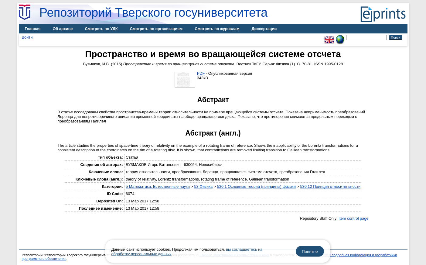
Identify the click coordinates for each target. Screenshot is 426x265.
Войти (27, 37)
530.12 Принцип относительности (330, 186)
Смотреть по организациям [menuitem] (156, 28)
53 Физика (203, 186)
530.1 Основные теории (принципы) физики (256, 186)
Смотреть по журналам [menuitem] (217, 28)
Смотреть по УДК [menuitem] (101, 28)
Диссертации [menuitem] (264, 28)
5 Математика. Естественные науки (158, 186)
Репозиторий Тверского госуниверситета (153, 12)
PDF (201, 73)
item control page (353, 218)
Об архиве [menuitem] (63, 28)
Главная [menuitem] (33, 28)
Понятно (310, 251)
